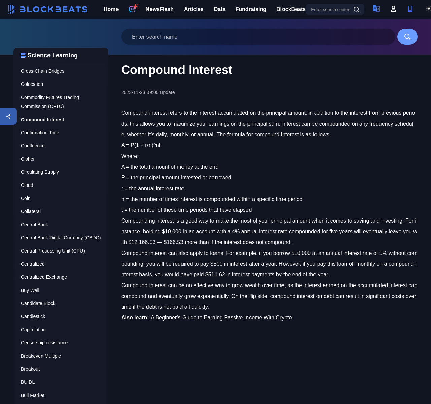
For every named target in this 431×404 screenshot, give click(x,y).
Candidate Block (38, 303)
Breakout (30, 369)
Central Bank (34, 224)
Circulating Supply (40, 172)
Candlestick (33, 316)
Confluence (33, 145)
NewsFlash (159, 9)
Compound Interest (42, 119)
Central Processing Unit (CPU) (53, 251)
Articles (194, 9)
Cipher (28, 159)
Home (111, 9)
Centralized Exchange (44, 277)
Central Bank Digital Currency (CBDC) (61, 237)
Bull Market (32, 395)
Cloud (27, 185)
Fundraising (250, 9)
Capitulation (33, 329)
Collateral (31, 211)
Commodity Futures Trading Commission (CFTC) (50, 102)
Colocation (32, 84)
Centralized (33, 264)
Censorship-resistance (44, 342)
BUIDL (28, 382)
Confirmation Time (40, 132)
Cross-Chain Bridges (42, 71)
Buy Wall (30, 290)
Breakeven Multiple (41, 356)
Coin (26, 198)
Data (220, 9)
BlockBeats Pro (296, 9)
